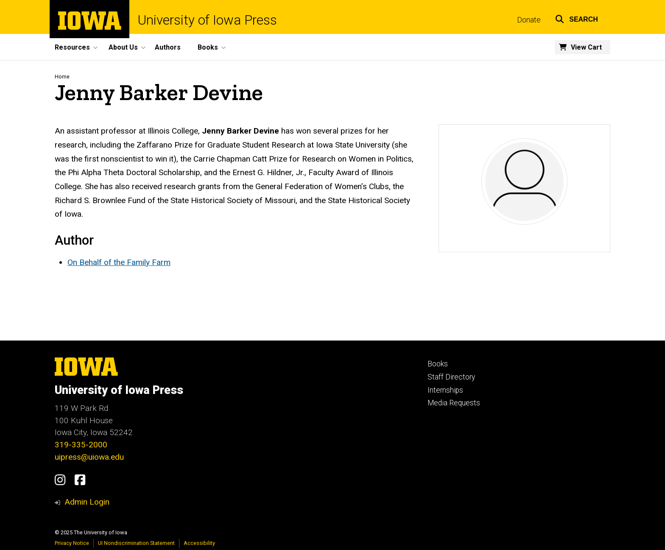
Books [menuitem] (208, 47)
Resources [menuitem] (72, 47)
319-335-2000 (81, 444)
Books (438, 364)
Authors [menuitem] (168, 47)
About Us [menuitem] (123, 47)
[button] (576, 18)
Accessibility (199, 543)
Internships (445, 390)
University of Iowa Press (207, 20)
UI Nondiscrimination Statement (136, 543)
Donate (529, 20)
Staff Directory (451, 377)
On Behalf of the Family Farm (118, 262)
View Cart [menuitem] (586, 47)
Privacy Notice (72, 543)
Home (62, 76)
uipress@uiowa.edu (89, 457)
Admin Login (86, 502)
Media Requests (454, 403)
